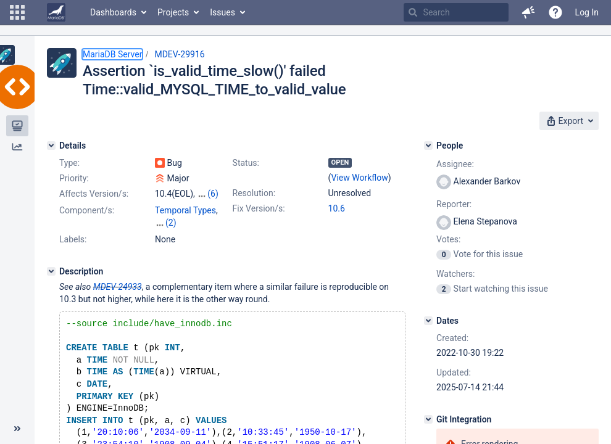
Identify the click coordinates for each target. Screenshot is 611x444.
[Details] (51, 145)
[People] (428, 145)
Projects (173, 12)
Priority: (74, 178)
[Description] (51, 271)
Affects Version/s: (93, 194)
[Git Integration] (428, 419)
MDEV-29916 (179, 54)
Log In (587, 12)
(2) (171, 223)
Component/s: (86, 210)
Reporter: (454, 204)
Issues (222, 12)
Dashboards (113, 12)
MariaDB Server (112, 54)
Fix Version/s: (259, 208)
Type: (69, 163)
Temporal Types (185, 210)
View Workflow (359, 178)
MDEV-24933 (117, 287)
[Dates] (428, 320)
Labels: (72, 239)
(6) (212, 194)
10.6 (336, 208)
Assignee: (455, 164)
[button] (17, 12)
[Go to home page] (56, 12)
